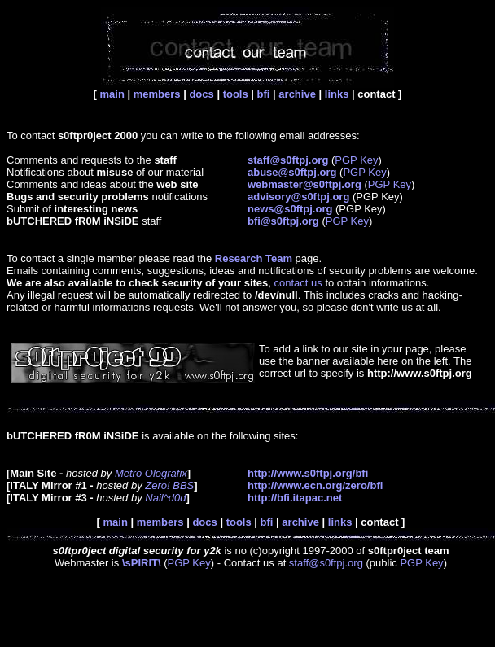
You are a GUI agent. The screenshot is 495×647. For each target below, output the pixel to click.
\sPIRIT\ (141, 563)
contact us (298, 283)
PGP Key (356, 160)
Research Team (253, 258)
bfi (263, 94)
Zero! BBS (169, 485)
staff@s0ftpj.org (326, 563)
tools (235, 94)
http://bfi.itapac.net (295, 498)
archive (297, 94)
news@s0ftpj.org (290, 209)
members (157, 94)
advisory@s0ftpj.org (298, 196)
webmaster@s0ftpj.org (304, 184)
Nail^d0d (165, 498)
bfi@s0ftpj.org (283, 221)
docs (201, 94)
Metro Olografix (151, 473)
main (112, 94)
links (337, 94)
